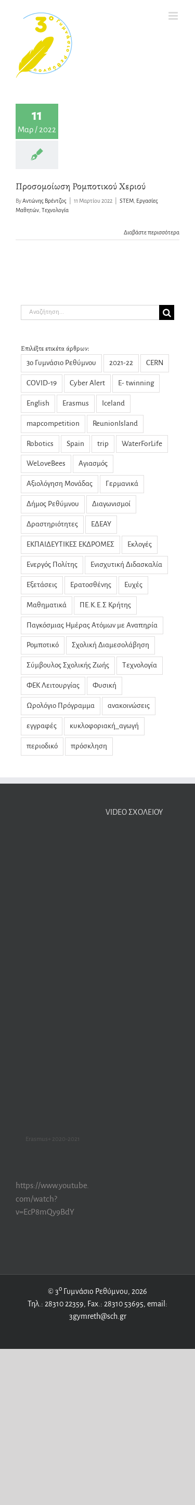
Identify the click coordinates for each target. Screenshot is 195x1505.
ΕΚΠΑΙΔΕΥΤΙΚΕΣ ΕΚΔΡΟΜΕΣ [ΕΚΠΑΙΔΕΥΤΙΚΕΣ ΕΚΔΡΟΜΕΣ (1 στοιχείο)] (70, 544)
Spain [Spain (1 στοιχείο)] (75, 444)
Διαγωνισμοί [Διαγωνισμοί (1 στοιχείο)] (111, 504)
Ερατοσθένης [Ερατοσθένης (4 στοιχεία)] (90, 585)
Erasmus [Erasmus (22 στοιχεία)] (75, 403)
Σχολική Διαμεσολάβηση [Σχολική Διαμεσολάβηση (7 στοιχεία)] (110, 645)
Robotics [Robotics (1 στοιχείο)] (40, 444)
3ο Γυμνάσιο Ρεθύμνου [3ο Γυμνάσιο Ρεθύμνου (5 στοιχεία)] (61, 363)
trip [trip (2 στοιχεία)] (103, 444)
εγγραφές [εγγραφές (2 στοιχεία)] (42, 726)
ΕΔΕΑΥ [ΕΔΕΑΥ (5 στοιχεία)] (101, 524)
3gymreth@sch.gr (97, 1316)
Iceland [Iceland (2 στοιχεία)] (113, 403)
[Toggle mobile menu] (173, 15)
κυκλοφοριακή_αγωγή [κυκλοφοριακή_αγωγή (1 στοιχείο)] (104, 726)
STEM (127, 201)
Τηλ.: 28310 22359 (56, 1304)
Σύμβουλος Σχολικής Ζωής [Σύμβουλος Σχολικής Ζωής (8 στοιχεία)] (68, 665)
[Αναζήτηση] (166, 312)
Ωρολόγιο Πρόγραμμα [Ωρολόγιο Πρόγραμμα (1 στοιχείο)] (61, 705)
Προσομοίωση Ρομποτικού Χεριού (81, 186)
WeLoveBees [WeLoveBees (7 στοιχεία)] (46, 463)
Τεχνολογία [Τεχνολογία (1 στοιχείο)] (139, 665)
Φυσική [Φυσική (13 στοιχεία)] (104, 685)
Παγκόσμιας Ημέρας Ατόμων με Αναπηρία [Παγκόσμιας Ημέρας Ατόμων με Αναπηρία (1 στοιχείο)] (92, 625)
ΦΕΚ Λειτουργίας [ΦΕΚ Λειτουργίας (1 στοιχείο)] (53, 685)
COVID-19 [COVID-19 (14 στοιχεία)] (42, 383)
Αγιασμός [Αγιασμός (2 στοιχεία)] (93, 463)
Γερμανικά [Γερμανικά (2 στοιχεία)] (122, 483)
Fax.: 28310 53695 (115, 1304)
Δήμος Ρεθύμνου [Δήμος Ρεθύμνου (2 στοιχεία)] (53, 504)
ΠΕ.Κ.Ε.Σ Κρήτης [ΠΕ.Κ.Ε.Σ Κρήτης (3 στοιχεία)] (105, 605)
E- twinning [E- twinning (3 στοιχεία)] (136, 383)
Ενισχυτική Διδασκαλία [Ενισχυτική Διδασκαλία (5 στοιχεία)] (126, 564)
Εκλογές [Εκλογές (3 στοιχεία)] (139, 544)
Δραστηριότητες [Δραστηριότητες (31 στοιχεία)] (52, 524)
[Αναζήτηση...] (90, 312)
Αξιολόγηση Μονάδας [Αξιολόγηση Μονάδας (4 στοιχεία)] (60, 483)
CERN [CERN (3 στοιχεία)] (154, 363)
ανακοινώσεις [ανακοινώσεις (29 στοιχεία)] (129, 705)
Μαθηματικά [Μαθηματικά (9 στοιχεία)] (47, 605)
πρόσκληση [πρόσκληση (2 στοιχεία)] (89, 746)
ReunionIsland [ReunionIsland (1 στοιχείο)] (115, 423)
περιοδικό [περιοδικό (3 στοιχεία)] (42, 746)
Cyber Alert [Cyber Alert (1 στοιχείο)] (87, 383)
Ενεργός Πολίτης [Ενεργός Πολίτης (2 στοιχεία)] (52, 564)
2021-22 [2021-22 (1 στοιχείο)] (121, 363)
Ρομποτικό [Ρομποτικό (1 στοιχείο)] (43, 645)
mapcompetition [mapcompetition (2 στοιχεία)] (53, 423)
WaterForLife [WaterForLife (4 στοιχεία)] (142, 444)
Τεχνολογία (55, 210)
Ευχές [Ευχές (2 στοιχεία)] (133, 585)
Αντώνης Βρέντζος (44, 201)
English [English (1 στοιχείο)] (38, 403)
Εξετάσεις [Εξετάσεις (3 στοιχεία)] (42, 585)
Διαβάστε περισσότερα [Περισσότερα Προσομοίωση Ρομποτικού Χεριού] (151, 232)
